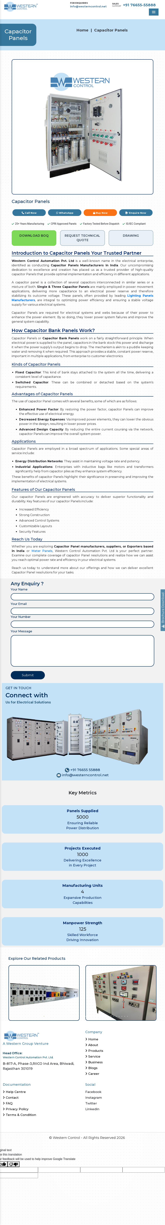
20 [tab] (96, 1016)
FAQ (7, 1103)
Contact (11, 1097)
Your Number (21, 617)
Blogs (91, 1068)
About (91, 1045)
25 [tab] (110, 1016)
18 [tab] (91, 1016)
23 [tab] (104, 1016)
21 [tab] (99, 1016)
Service (92, 1056)
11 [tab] (71, 1016)
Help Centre (14, 1092)
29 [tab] (121, 1016)
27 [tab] (116, 1016)
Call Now (29, 212)
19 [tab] (93, 1016)
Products (94, 1051)
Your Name (19, 589)
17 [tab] (88, 1016)
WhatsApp (64, 212)
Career (92, 1074)
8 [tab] (63, 1016)
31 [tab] (127, 1016)
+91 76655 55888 (84, 770)
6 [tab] (57, 1016)
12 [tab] (74, 1016)
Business (94, 1062)
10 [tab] (68, 1016)
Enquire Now (136, 212)
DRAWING (131, 235)
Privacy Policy (16, 1109)
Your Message (21, 631)
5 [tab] (54, 1016)
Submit (28, 675)
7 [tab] (60, 1016)
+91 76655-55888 (139, 5)
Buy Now (100, 212)
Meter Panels (42, 551)
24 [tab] (107, 1016)
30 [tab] (124, 1016)
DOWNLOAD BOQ (34, 235)
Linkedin (92, 1109)
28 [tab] (118, 1016)
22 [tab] (102, 1016)
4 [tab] (52, 1016)
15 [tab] (82, 1016)
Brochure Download (163, 610)
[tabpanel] (44, 993)
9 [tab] (66, 1016)
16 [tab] (85, 1016)
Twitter (91, 1103)
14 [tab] (79, 1016)
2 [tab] (46, 1016)
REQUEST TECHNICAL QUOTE (82, 238)
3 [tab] (49, 1016)
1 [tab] (43, 1016)
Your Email (19, 604)
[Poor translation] (13, 1164)
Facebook (93, 1092)
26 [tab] (113, 1016)
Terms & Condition (19, 1115)
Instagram (93, 1097)
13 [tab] (77, 1016)
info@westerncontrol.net (88, 6)
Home (82, 30)
